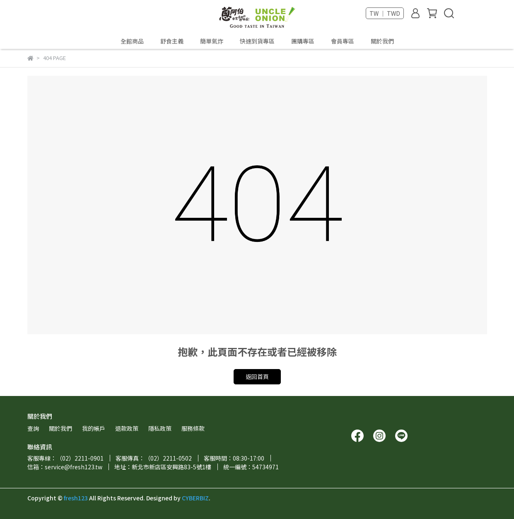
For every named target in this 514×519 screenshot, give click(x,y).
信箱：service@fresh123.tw (64, 467)
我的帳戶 (93, 428)
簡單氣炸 (211, 41)
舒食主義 (171, 41)
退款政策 (126, 428)
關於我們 (382, 41)
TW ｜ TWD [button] (384, 13)
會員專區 (342, 41)
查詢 (33, 428)
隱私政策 (159, 428)
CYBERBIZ (195, 498)
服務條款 (193, 428)
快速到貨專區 (257, 41)
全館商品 (132, 41)
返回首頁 (257, 376)
